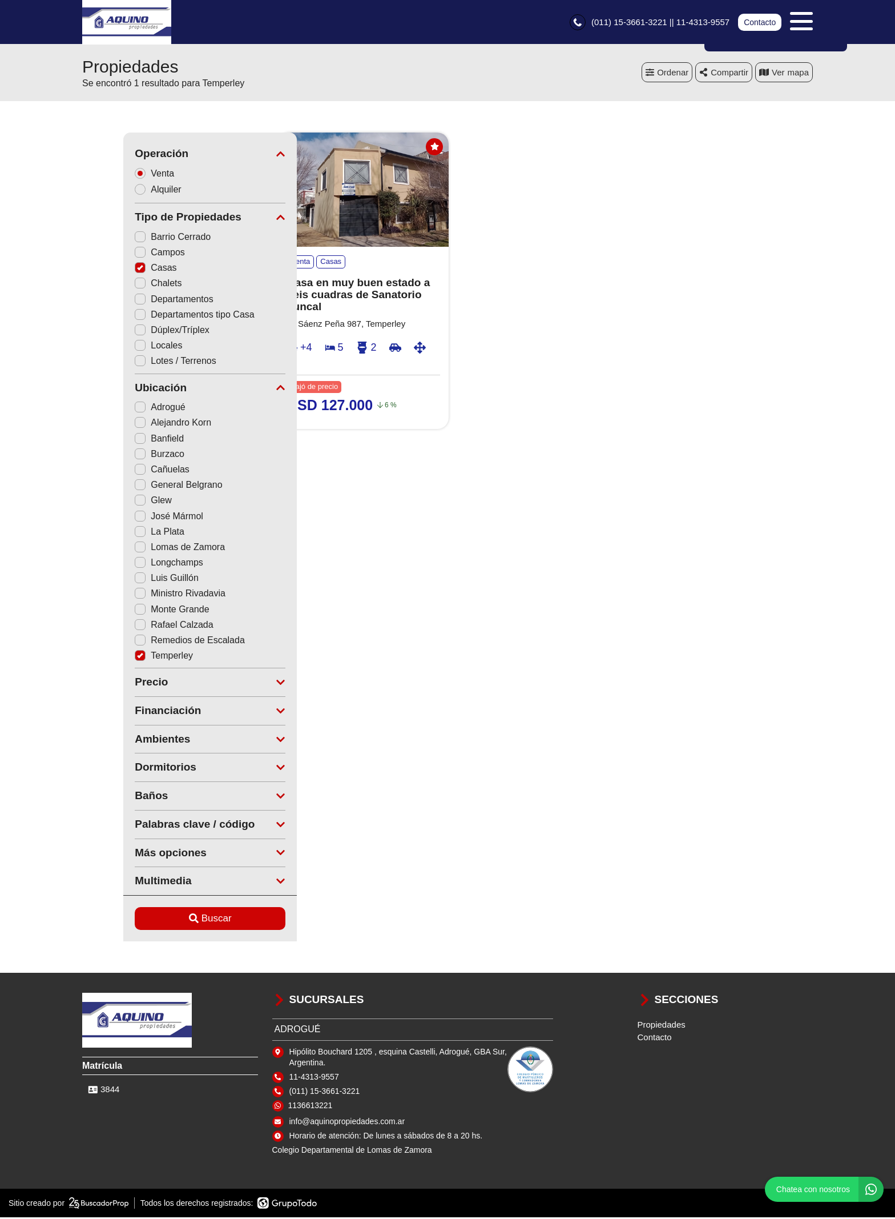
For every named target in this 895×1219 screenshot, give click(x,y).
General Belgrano (137, 486)
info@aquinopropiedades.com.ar (347, 1123)
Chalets (117, 284)
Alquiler (120, 191)
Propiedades (662, 1026)
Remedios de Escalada (149, 641)
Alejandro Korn (132, 424)
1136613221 (310, 1107)
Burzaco (118, 455)
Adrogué (119, 408)
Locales (117, 347)
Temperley (123, 657)
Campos (119, 253)
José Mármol (128, 517)
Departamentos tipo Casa (153, 316)
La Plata (118, 533)
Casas (114, 269)
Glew (112, 501)
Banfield (118, 440)
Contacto (760, 22)
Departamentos (133, 300)
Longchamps (128, 564)
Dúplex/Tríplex (131, 331)
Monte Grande (131, 611)
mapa (784, 74)
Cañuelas (121, 471)
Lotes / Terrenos (134, 362)
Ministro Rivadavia (139, 595)
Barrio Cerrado (132, 238)
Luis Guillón (126, 579)
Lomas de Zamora (139, 548)
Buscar (169, 920)
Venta (117, 174)
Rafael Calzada (133, 626)
